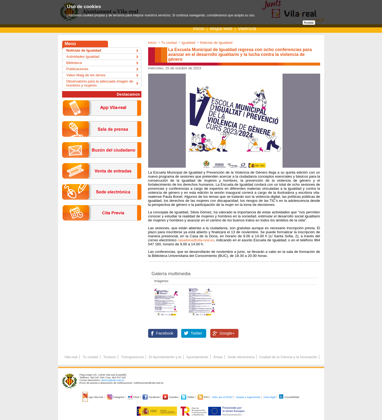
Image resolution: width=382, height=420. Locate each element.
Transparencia (132, 357)
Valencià (247, 28)
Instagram (116, 397)
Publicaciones (77, 69)
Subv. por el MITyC (222, 397)
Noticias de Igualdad (216, 43)
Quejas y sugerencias (248, 397)
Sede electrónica (241, 357)
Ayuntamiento (197, 357)
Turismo (109, 357)
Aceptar (309, 22)
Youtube (170, 397)
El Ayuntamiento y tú (165, 357)
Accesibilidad (289, 397)
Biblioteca (74, 63)
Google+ (227, 333)
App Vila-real (93, 397)
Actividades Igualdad (82, 57)
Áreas (218, 357)
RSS (203, 397)
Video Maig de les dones (86, 75)
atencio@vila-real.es (112, 380)
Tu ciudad (169, 43)
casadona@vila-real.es (196, 240)
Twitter (196, 333)
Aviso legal (269, 397)
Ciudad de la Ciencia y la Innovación (288, 357)
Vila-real (71, 357)
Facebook (164, 333)
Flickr (133, 397)
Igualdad (188, 43)
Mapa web (221, 28)
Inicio (198, 28)
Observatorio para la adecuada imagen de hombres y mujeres (99, 83)
